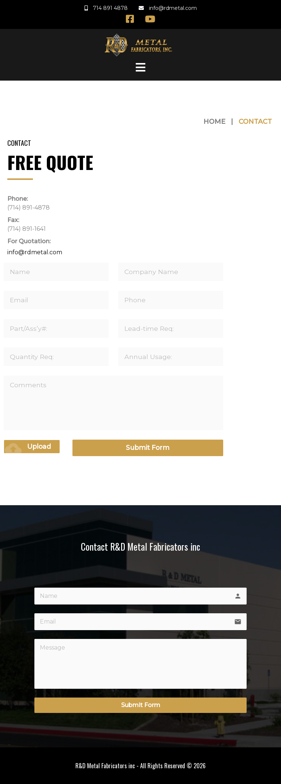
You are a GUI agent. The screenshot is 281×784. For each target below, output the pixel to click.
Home (214, 122)
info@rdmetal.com (34, 252)
